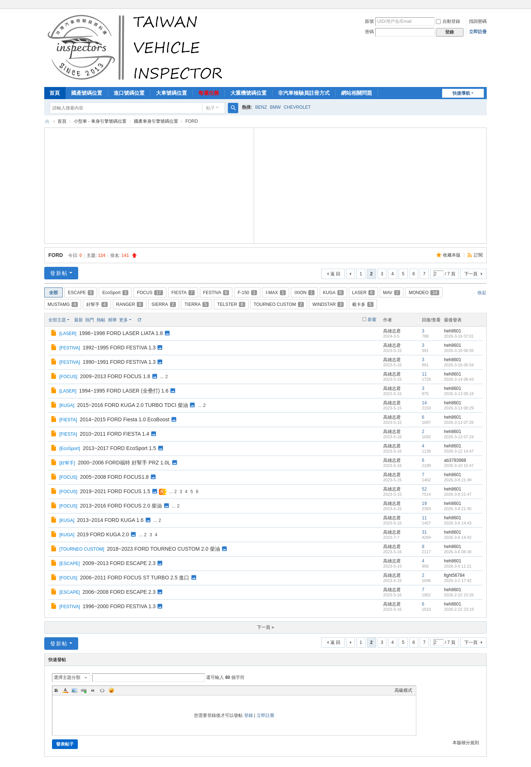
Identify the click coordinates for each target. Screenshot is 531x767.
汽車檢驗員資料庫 (47, 121)
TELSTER (231, 304)
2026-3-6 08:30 (458, 552)
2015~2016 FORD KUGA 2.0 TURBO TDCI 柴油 (132, 405)
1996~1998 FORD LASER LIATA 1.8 (121, 333)
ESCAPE (81, 292)
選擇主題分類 (67, 677)
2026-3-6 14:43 (458, 523)
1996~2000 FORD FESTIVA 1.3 (119, 606)
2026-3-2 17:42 (458, 580)
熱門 (89, 320)
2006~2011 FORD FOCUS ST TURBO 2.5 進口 (134, 578)
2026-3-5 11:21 (458, 566)
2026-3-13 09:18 (459, 393)
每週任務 (208, 93)
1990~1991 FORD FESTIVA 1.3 (119, 362)
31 (424, 532)
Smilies (111, 690)
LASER (363, 292)
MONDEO (424, 292)
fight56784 (454, 575)
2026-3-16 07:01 (459, 336)
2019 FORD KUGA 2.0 (103, 534)
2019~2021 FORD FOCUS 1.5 (115, 491)
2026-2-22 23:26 (459, 595)
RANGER (129, 304)
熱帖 (101, 320)
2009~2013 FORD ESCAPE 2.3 (119, 563)
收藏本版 (452, 255)
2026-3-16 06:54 (459, 365)
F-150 (247, 292)
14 (424, 402)
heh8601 (452, 331)
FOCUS (150, 292)
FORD (55, 255)
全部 (53, 292)
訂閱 (478, 255)
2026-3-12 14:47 (459, 451)
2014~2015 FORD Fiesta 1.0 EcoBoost (124, 419)
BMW (275, 107)
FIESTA (183, 292)
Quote (93, 690)
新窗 (372, 319)
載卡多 (363, 304)
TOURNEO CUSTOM (279, 304)
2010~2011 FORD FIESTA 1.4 (114, 434)
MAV (391, 292)
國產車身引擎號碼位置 (156, 121)
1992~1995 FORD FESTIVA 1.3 (119, 348)
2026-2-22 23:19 (459, 609)
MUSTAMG (63, 304)
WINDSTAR (328, 304)
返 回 (335, 273)
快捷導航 (461, 93)
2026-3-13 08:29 (459, 408)
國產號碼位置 (86, 93)
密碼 (369, 31)
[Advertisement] (149, 184)
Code (102, 690)
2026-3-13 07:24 (459, 437)
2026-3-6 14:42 (458, 537)
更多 (123, 320)
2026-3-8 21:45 (458, 508)
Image (74, 690)
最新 (78, 320)
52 (424, 489)
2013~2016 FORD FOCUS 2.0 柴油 (121, 506)
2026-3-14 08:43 (459, 379)
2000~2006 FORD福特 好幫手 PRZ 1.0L (124, 463)
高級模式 (403, 690)
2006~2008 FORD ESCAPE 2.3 (119, 592)
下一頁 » (265, 627)
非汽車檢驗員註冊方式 (304, 93)
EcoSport (115, 292)
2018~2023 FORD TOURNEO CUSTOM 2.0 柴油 (163, 549)
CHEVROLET (297, 107)
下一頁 (471, 273)
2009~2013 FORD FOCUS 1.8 (115, 376)
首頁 (54, 93)
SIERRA (164, 304)
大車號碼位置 (171, 93)
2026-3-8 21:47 (458, 494)
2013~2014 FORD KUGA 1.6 (110, 520)
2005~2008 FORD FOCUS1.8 (114, 477)
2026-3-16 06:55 (459, 350)
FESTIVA (216, 292)
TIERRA (196, 304)
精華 (112, 320)
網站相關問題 (356, 93)
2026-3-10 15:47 (459, 465)
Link (83, 690)
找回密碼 (478, 21)
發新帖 (59, 273)
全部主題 (57, 320)
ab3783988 (455, 460)
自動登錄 (448, 21)
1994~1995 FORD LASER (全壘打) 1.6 (123, 391)
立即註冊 (478, 31)
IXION (304, 292)
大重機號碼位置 (248, 93)
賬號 (369, 21)
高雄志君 (392, 331)
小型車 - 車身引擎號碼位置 (100, 121)
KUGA (333, 292)
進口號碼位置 (129, 93)
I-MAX (276, 292)
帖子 (210, 108)
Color (65, 690)
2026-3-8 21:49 (458, 480)
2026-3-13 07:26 (459, 422)
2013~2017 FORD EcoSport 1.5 (119, 448)
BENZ (261, 107)
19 (424, 503)
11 (424, 374)
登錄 (248, 715)
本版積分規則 (465, 742)
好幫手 (97, 304)
